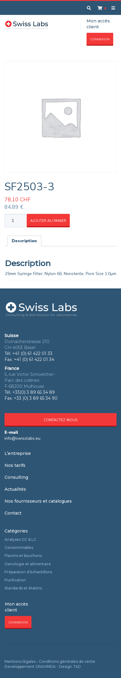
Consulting (16, 477)
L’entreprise (17, 453)
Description (24, 241)
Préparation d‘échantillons (28, 572)
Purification (15, 580)
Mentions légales (20, 661)
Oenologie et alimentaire (27, 564)
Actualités (15, 489)
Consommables (18, 547)
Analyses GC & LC (20, 539)
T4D (77, 666)
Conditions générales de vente (67, 661)
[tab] (24, 241)
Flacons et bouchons (23, 555)
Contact (13, 513)
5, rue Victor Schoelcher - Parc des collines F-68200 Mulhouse (30, 380)
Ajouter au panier (48, 220)
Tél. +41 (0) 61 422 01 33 (28, 353)
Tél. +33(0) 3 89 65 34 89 (29, 392)
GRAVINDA (45, 666)
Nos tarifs (14, 465)
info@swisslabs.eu (22, 438)
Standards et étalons (23, 588)
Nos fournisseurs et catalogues (38, 501)
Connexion (100, 39)
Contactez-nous (60, 420)
